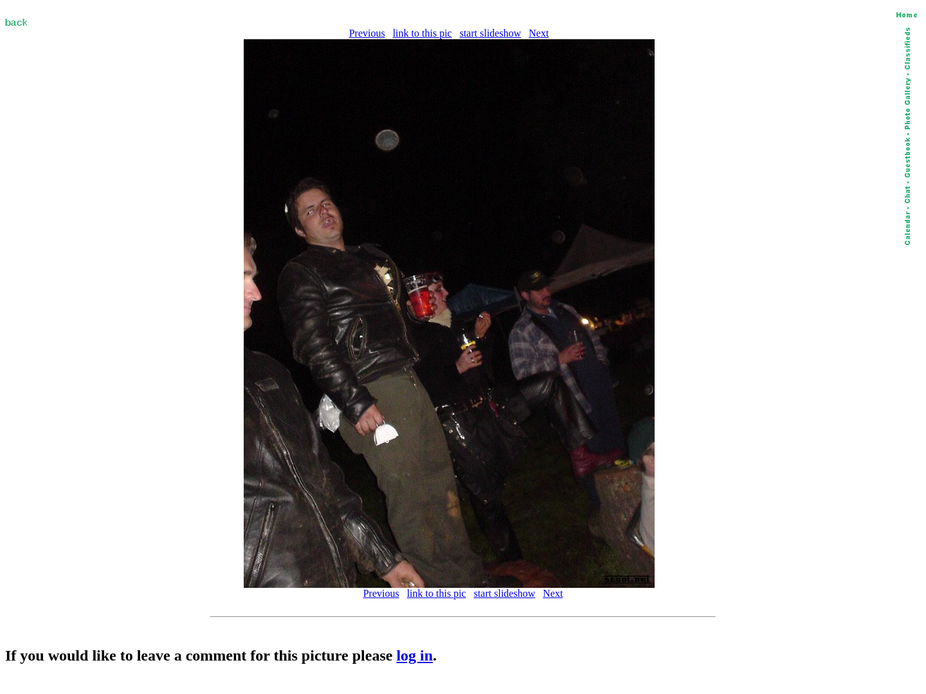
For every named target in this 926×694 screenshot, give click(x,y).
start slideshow (491, 33)
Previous (367, 33)
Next (539, 33)
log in (414, 655)
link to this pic (422, 33)
